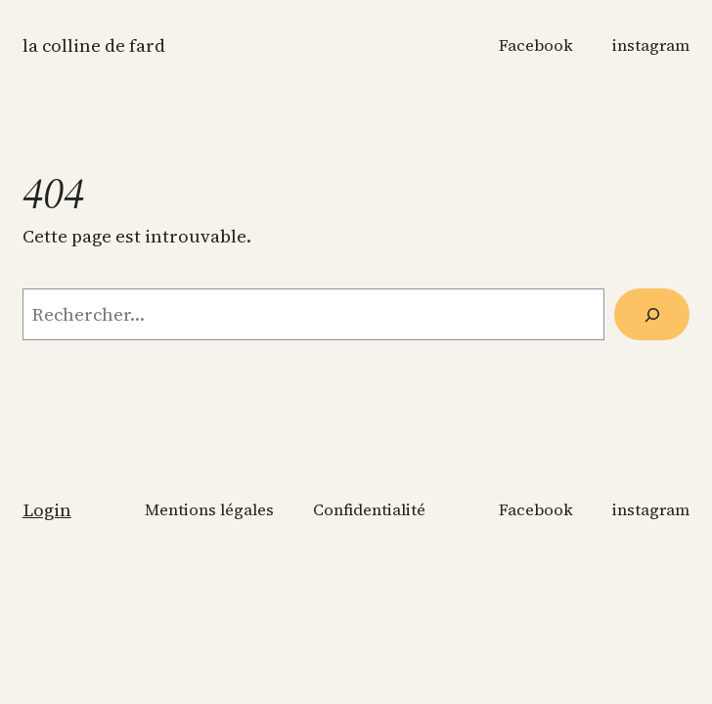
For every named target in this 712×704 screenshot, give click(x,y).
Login (46, 510)
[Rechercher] (652, 314)
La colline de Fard (93, 45)
